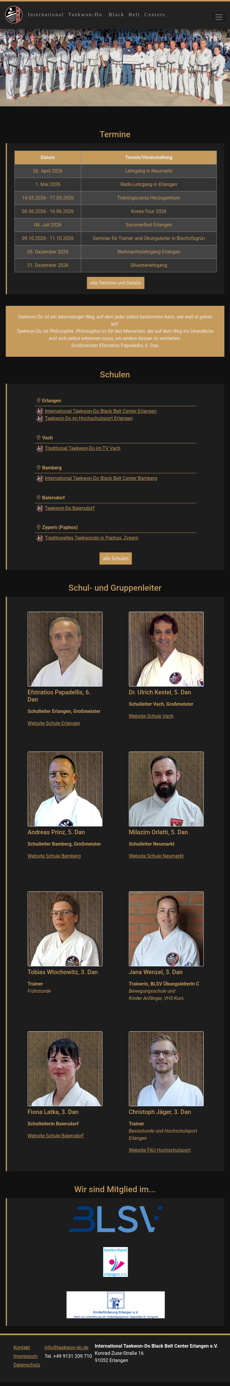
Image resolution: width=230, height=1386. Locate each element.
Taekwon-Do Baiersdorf (70, 508)
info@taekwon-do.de (67, 1359)
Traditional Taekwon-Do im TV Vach (82, 448)
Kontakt (21, 1359)
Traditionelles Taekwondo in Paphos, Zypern (91, 538)
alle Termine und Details (115, 283)
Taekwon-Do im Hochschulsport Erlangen (89, 418)
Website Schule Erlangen (54, 723)
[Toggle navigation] (219, 17)
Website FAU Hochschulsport (160, 1150)
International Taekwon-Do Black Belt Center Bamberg (101, 478)
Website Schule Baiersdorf (56, 1136)
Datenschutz (26, 1376)
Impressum (25, 1367)
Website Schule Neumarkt (156, 856)
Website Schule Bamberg (54, 856)
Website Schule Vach (151, 716)
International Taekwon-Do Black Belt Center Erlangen (101, 411)
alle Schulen (115, 558)
